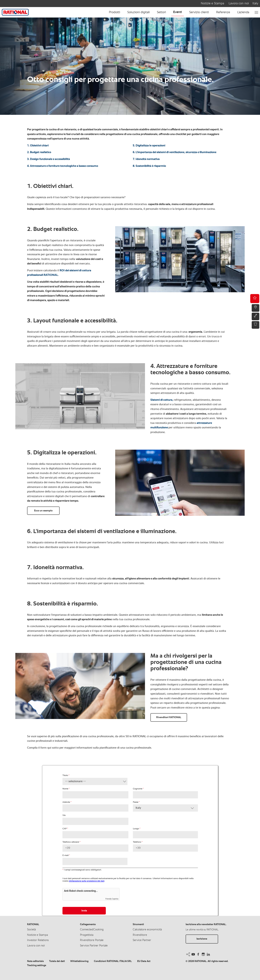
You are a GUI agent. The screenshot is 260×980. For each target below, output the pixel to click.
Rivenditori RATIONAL (168, 717)
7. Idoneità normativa (146, 159)
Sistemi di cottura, (162, 400)
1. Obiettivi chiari (38, 145)
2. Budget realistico (39, 152)
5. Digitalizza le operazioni (149, 145)
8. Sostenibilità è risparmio (149, 166)
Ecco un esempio (43, 510)
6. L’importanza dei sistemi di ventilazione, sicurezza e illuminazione (174, 152)
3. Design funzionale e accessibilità (48, 159)
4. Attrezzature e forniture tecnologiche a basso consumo (62, 166)
